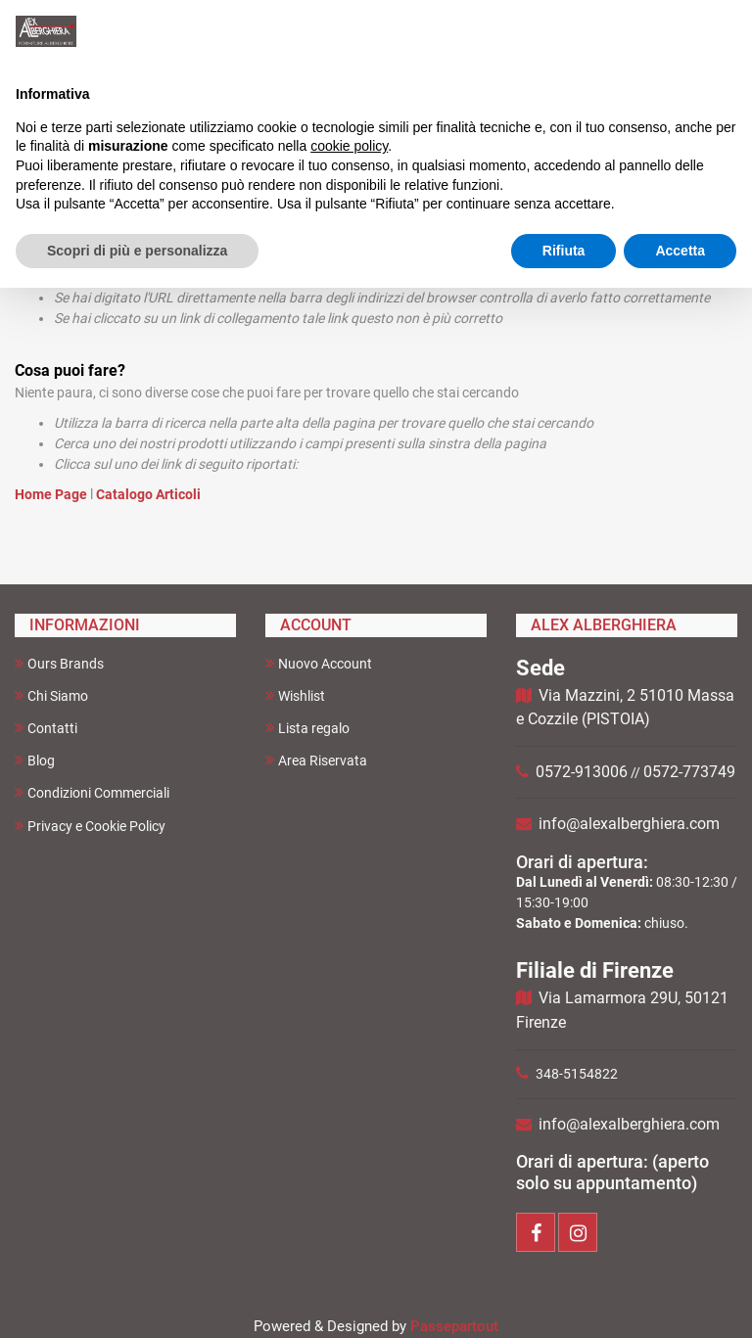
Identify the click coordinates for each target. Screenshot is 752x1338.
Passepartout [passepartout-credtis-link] (454, 1326)
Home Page (52, 494)
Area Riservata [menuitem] (316, 760)
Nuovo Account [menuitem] (318, 663)
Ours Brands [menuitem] (59, 663)
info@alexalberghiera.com (629, 823)
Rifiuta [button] (564, 250)
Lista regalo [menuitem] (307, 727)
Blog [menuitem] (35, 760)
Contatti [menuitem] (46, 727)
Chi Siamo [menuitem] (51, 695)
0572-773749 (689, 771)
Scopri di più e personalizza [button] (137, 250)
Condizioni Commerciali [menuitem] (92, 792)
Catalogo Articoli (148, 494)
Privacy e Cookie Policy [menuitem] (90, 825)
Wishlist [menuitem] (295, 695)
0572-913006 (582, 771)
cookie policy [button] (349, 146)
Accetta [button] (680, 250)
